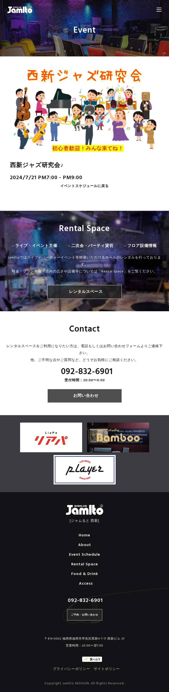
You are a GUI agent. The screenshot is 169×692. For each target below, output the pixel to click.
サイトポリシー (107, 669)
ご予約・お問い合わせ (84, 615)
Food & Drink (84, 574)
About (84, 545)
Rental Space (84, 564)
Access (86, 583)
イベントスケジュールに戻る (84, 186)
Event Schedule (84, 554)
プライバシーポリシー (71, 669)
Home (84, 535)
